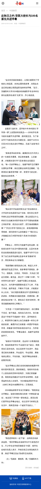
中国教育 (13, 11)
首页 (3, 11)
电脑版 (15, 478)
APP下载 (28, 478)
